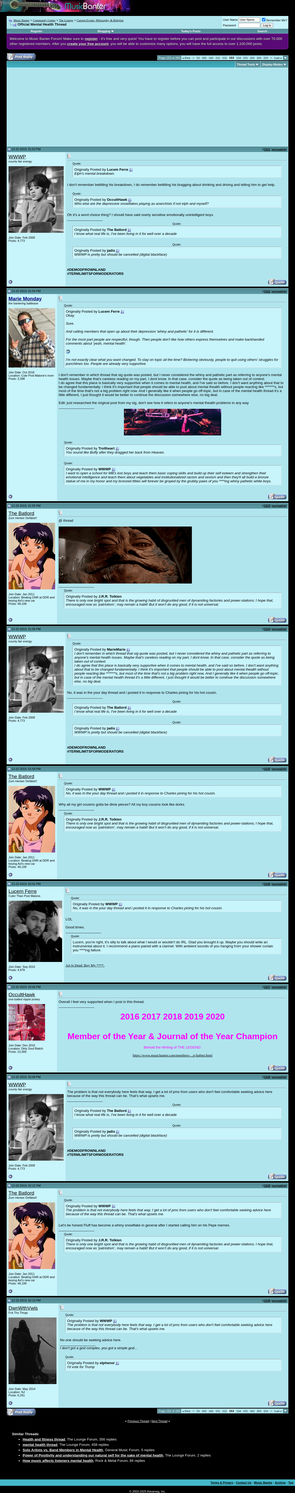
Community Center (44, 20)
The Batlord (21, 513)
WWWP (17, 157)
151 (218, 57)
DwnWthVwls (23, 1308)
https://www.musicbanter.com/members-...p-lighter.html (172, 1055)
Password (229, 25)
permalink (279, 149)
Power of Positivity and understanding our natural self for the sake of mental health (93, 1455)
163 (252, 57)
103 (204, 57)
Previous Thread (138, 1421)
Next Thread (159, 1421)
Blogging (104, 31)
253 (266, 57)
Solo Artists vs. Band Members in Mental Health (63, 1450)
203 (259, 57)
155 (245, 57)
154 (238, 57)
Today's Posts (190, 31)
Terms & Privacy (222, 1482)
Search (262, 31)
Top (290, 1482)
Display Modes (272, 64)
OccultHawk (22, 994)
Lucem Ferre (23, 891)
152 (224, 57)
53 (198, 57)
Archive (280, 1482)
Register (36, 31)
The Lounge (66, 20)
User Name (230, 19)
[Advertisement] (53, 107)
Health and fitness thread (44, 1439)
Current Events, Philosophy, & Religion (100, 20)
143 (211, 57)
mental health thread (40, 1445)
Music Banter (22, 20)
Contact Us (243, 1482)
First (186, 57)
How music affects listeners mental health (58, 1461)
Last (278, 57)
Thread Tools (246, 64)
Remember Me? (274, 20)
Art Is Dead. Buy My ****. (85, 965)
